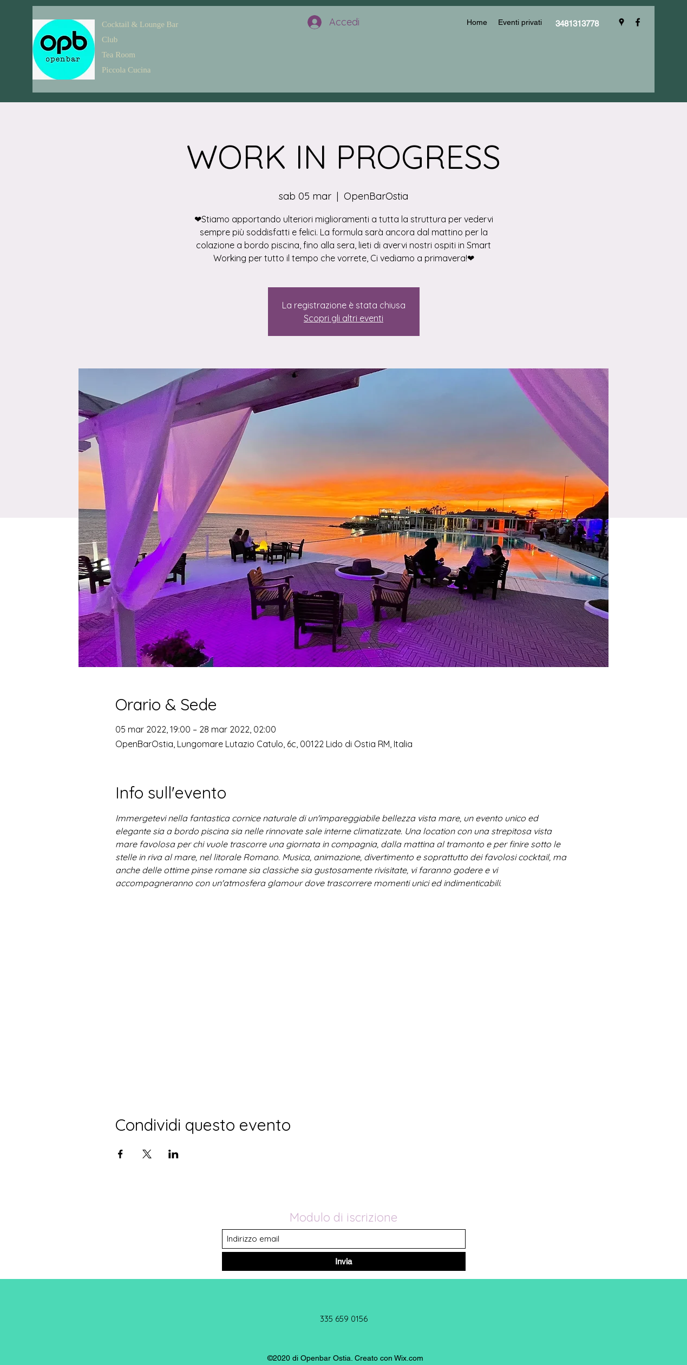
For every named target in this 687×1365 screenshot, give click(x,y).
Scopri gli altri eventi (343, 318)
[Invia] (344, 1261)
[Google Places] (621, 22)
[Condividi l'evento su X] (147, 1154)
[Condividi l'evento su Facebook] (120, 1154)
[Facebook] (637, 22)
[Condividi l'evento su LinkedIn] (173, 1154)
